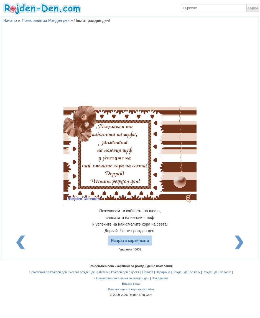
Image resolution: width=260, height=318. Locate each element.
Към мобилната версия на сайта (131, 289)
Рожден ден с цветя (125, 272)
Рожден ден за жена (217, 272)
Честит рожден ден (82, 272)
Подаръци (163, 272)
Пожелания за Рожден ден (46, 20)
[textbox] (214, 8)
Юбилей (147, 272)
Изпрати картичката (130, 240)
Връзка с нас (131, 283)
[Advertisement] (130, 64)
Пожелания (160, 278)
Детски (104, 272)
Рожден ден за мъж (186, 272)
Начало (10, 20)
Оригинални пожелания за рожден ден (122, 278)
